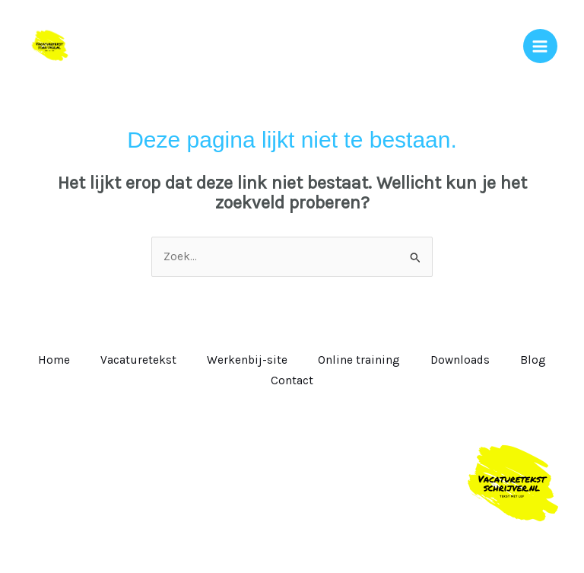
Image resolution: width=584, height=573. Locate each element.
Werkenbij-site (247, 360)
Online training (359, 360)
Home (54, 360)
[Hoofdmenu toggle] (540, 46)
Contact (292, 380)
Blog (533, 360)
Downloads (460, 360)
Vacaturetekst (138, 360)
